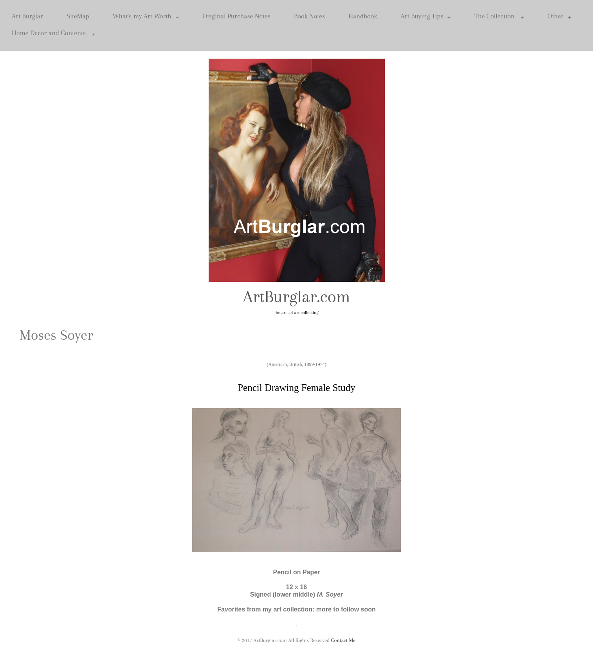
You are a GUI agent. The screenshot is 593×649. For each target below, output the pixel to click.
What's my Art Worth (146, 16)
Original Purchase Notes (236, 16)
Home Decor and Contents (53, 33)
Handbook (362, 16)
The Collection (499, 16)
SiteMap (78, 16)
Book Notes (309, 16)
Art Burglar (27, 16)
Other (559, 16)
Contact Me (343, 640)
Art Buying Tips (426, 16)
